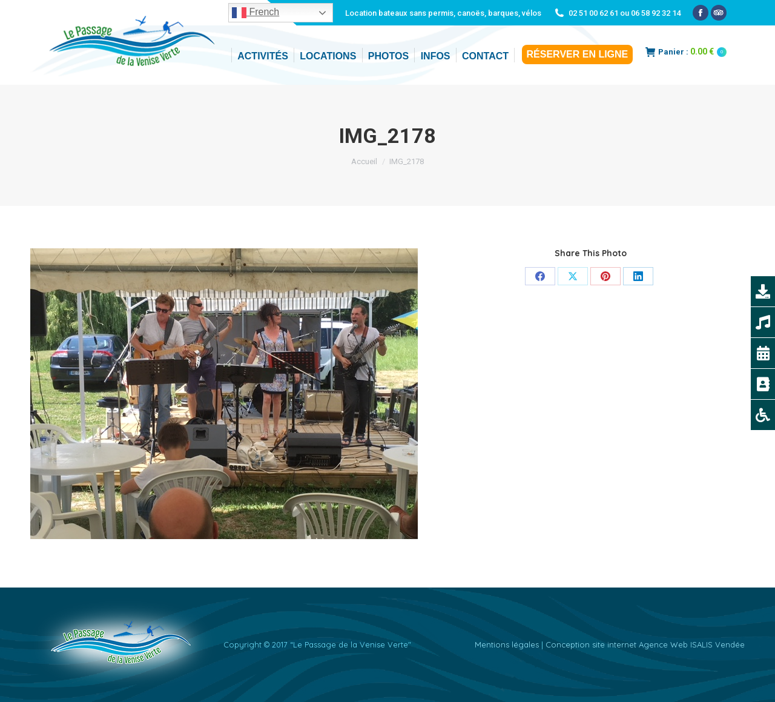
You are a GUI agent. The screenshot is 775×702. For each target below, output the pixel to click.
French (255, 12)
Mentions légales (507, 644)
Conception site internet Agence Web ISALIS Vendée (645, 644)
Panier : (686, 52)
